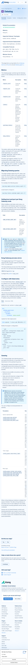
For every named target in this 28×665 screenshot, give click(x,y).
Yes (3, 542)
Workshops (4, 647)
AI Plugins (4, 622)
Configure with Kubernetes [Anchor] (10, 279)
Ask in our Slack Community (8, 572)
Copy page (5, 14)
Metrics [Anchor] (4, 70)
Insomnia (17, 613)
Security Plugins (5, 628)
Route (8, 65)
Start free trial (8, 598)
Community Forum (6, 639)
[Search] (18, 2)
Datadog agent (19, 65)
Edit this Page (13, 547)
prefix (10, 273)
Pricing (3, 617)
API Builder (4, 615)
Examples (9, 18)
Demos (3, 643)
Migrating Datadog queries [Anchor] (10, 170)
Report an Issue (5, 547)
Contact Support (6, 574)
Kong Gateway (18, 608)
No (8, 542)
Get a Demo (18, 598)
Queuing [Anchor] (4, 355)
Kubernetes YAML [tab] (9, 301)
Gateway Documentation (9, 27)
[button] (25, 186)
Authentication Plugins (7, 626)
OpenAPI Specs (18, 615)
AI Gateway (4, 611)
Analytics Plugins (5, 624)
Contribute (5, 564)
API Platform (4, 608)
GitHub (3, 641)
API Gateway (4, 609)
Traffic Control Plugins (7, 630)
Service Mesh (5, 613)
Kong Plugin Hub (8, 8)
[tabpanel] (14, 327)
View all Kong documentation (8, 550)
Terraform (17, 628)
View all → (4, 632)
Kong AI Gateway (19, 609)
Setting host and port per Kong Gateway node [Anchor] (11, 200)
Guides (14, 18)
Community (4, 637)
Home (2, 8)
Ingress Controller (19, 617)
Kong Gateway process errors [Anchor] (11, 258)
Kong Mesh (17, 611)
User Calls (4, 645)
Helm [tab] (2, 301)
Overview (3, 18)
